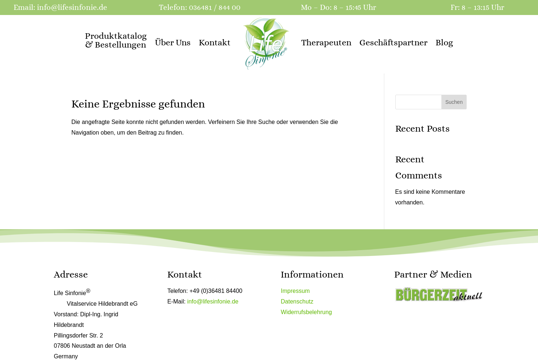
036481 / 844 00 (214, 7)
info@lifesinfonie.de (72, 7)
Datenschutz (297, 301)
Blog (444, 42)
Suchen (454, 102)
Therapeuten (326, 42)
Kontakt (215, 42)
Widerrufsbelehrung (306, 312)
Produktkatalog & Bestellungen (116, 40)
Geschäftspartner (393, 42)
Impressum (295, 291)
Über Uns (173, 42)
